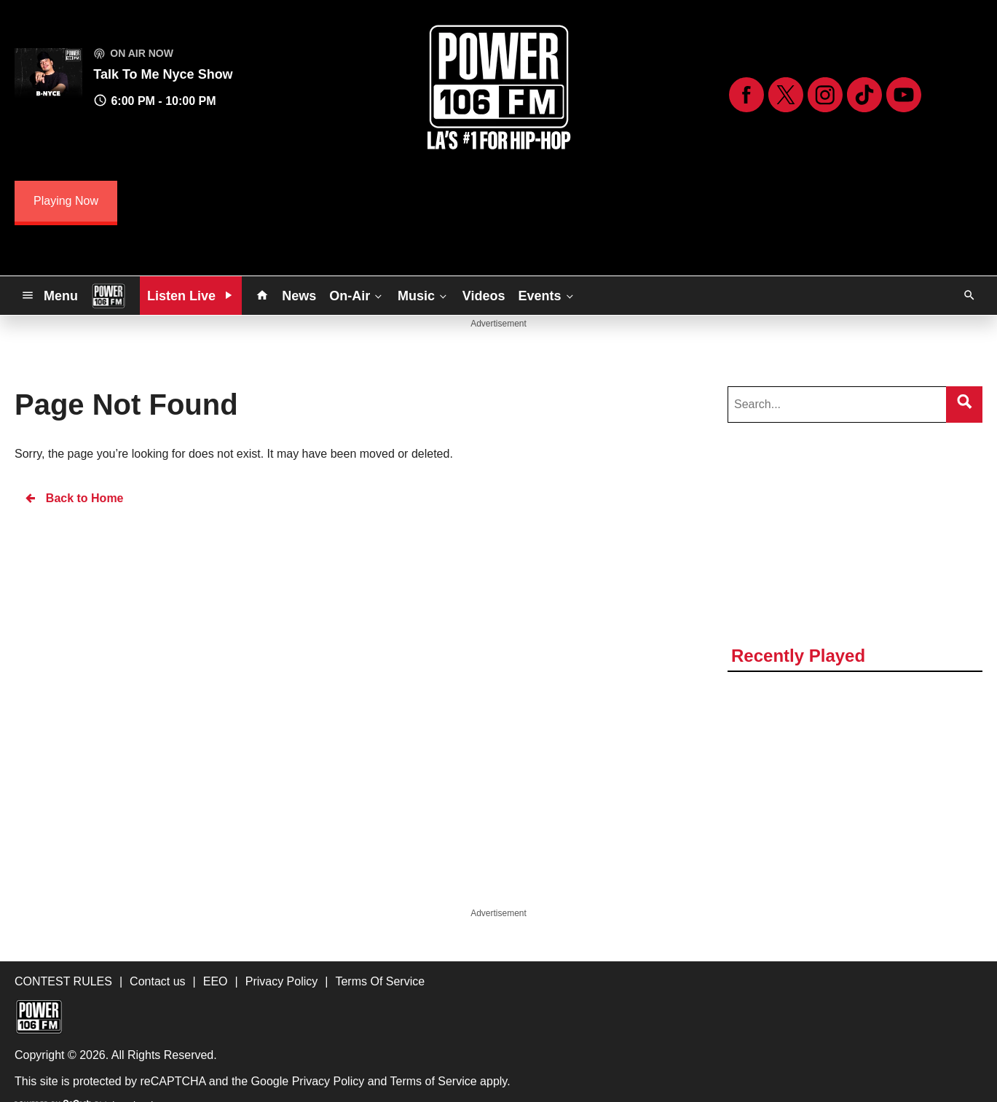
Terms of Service (433, 1081)
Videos (483, 296)
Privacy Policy (328, 1081)
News (299, 296)
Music (423, 295)
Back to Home (73, 498)
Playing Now (66, 201)
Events (547, 295)
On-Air (357, 295)
